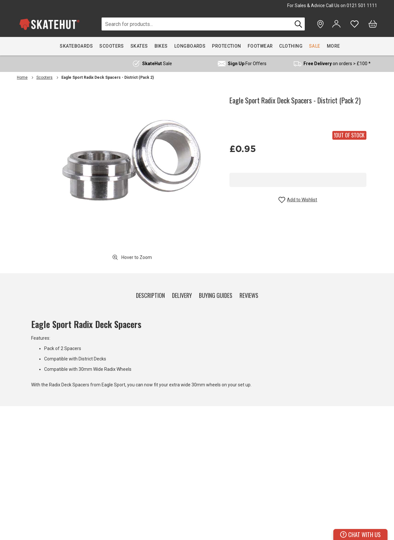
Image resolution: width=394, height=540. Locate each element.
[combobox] (197, 24)
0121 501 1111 (362, 5)
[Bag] (372, 24)
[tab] (150, 294)
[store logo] (49, 24)
